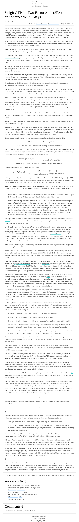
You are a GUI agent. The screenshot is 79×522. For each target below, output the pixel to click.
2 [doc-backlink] (5, 459)
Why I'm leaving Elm (15, 497)
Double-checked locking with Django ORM (22, 494)
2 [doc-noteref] (44, 186)
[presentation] (39, 142)
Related (45, 6)
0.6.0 (11, 342)
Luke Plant (10, 21)
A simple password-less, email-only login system (24, 485)
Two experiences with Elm (17, 499)
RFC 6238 (28, 37)
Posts (37, 4)
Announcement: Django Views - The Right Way (24, 488)
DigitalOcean (43, 521)
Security (44, 24)
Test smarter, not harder (16, 490)
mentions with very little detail (62, 41)
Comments (38, 6)
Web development (53, 24)
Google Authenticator (27, 30)
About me (44, 2)
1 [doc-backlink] (5, 412)
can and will (33, 91)
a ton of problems (31, 358)
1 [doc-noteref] (69, 321)
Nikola (43, 519)
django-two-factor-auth (22, 264)
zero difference (56, 234)
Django (38, 24)
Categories (44, 4)
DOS (48, 277)
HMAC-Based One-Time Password (56, 37)
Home (37, 2)
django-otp (45, 264)
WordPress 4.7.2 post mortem (18, 492)
